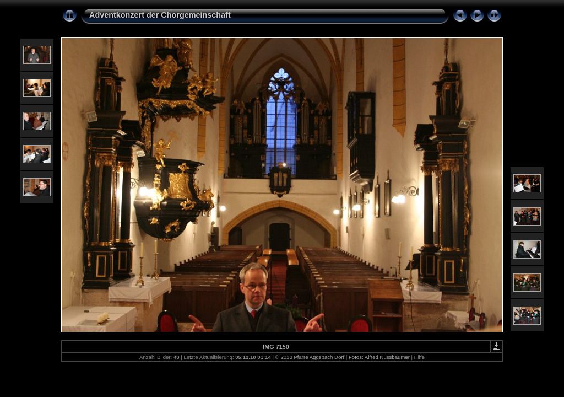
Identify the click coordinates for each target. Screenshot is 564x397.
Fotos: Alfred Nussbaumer (379, 357)
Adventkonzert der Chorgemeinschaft (160, 14)
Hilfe (419, 357)
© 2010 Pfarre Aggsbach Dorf (309, 357)
